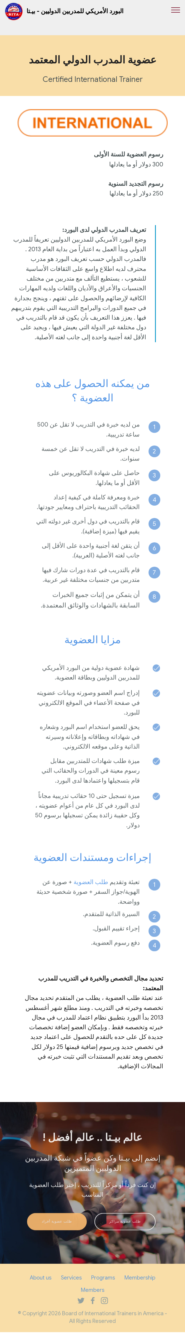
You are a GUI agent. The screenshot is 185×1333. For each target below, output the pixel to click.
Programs (103, 1285)
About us (40, 1285)
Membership (139, 1285)
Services (71, 1285)
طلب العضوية (91, 897)
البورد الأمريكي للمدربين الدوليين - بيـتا (75, 11)
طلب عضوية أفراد (57, 1231)
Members (92, 1297)
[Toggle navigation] (175, 9)
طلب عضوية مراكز (125, 1231)
